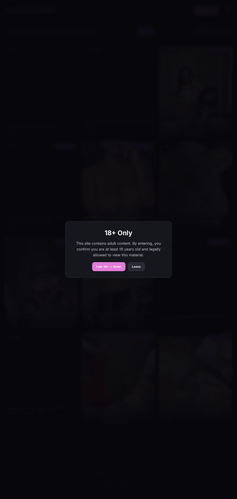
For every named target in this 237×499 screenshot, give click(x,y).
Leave (136, 266)
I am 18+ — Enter (108, 266)
